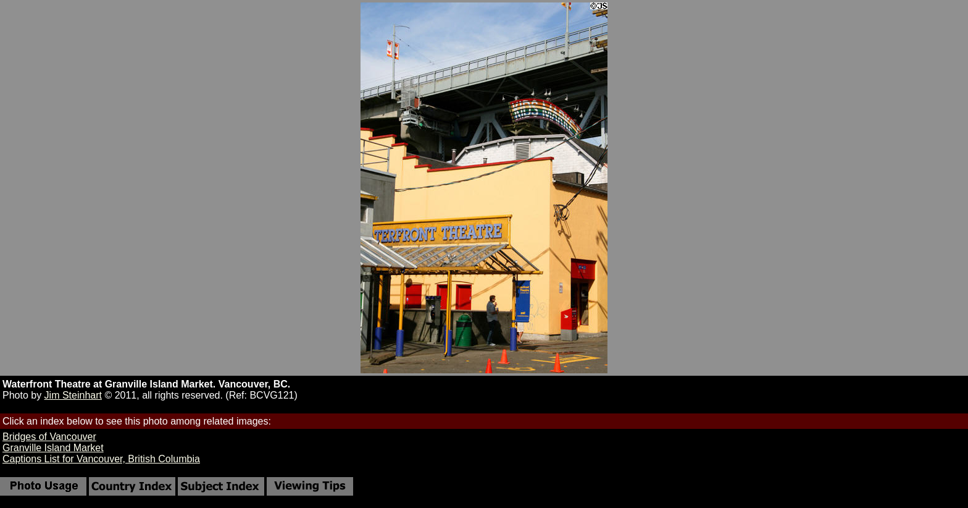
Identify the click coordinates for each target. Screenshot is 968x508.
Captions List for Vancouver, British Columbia (101, 459)
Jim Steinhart (73, 395)
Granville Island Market (53, 447)
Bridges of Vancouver (49, 436)
